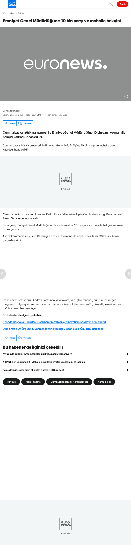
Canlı (123, 4)
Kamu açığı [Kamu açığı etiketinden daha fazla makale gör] (104, 381)
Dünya (21, 13)
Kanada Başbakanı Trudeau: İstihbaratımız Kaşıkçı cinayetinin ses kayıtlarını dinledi (54, 322)
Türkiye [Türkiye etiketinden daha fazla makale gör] (11, 381)
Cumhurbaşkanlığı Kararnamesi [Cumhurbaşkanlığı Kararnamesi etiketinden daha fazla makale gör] (69, 381)
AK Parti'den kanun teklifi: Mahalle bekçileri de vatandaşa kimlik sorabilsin (44, 361)
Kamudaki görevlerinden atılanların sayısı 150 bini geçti (33, 369)
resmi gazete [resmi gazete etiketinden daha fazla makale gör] (33, 381)
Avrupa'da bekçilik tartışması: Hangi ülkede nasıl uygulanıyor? (37, 353)
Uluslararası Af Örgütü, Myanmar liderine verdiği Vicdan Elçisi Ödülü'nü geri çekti (53, 328)
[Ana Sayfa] (4, 13)
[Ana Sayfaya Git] (12, 4)
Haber (11, 13)
